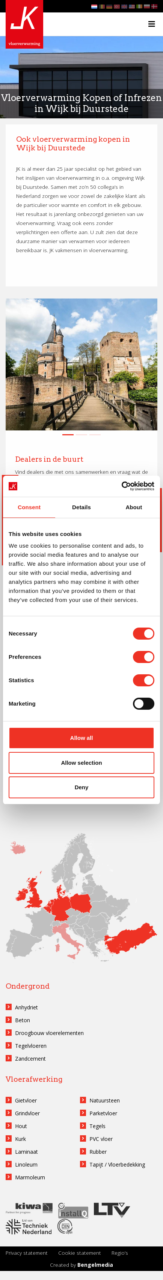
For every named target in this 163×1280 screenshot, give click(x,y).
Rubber (98, 1151)
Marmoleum (30, 1177)
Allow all (81, 738)
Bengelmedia (95, 1264)
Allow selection (81, 762)
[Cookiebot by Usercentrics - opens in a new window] (121, 486)
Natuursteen (104, 1100)
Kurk (20, 1138)
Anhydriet (26, 1007)
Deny (82, 787)
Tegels (97, 1126)
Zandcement (30, 1058)
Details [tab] (81, 507)
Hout (21, 1126)
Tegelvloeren (31, 1045)
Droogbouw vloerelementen (49, 1033)
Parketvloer (103, 1113)
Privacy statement (27, 1252)
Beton (22, 1020)
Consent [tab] (29, 507)
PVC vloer (101, 1138)
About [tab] (133, 507)
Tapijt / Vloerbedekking (117, 1164)
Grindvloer (27, 1113)
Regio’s (120, 1252)
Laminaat (26, 1151)
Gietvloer (26, 1100)
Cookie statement (79, 1252)
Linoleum (26, 1164)
